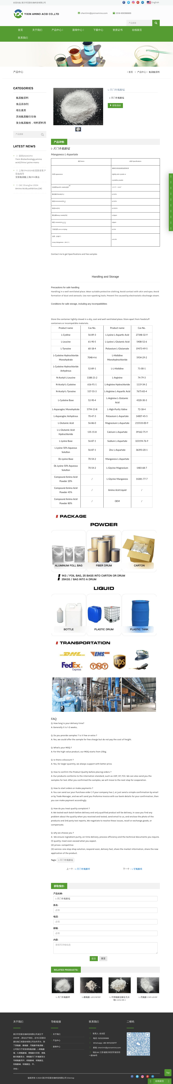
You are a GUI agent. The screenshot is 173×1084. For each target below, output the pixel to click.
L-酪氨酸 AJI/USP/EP (91, 997)
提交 (94, 958)
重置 (103, 958)
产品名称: (58, 893)
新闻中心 (78, 29)
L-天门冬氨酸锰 (65, 860)
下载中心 (98, 29)
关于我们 (37, 29)
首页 (20, 29)
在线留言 (137, 29)
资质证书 (118, 29)
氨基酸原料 (154, 72)
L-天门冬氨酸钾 (63, 997)
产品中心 (57, 29)
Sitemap (70, 1078)
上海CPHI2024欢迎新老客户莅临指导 (30, 172)
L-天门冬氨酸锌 (82, 869)
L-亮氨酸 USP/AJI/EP (148, 997)
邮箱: (55, 928)
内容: (55, 939)
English (153, 2)
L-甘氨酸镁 (137, 869)
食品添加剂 (22, 104)
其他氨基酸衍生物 (26, 116)
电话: (55, 916)
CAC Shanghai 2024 (26, 185)
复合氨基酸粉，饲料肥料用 (31, 122)
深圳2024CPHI (24, 156)
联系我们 (23, 37)
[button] (62, 29)
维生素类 (21, 110)
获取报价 (115, 105)
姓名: (55, 905)
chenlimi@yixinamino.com (94, 13)
